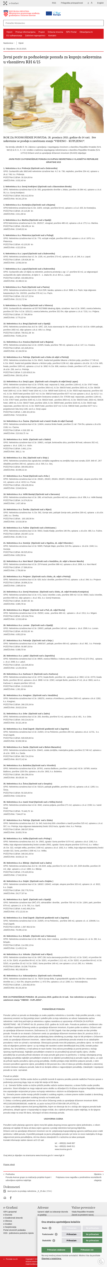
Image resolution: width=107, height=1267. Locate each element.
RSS (54, 3)
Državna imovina (55, 32)
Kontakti (52, 35)
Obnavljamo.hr (86, 32)
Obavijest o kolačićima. (52, 1258)
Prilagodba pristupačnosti (72, 3)
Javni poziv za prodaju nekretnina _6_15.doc (26, 1191)
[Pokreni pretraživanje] (100, 23)
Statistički (46, 1240)
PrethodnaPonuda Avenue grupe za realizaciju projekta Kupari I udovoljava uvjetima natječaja (28, 1177)
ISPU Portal (71, 32)
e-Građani (7, 1224)
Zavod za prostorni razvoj (82, 1215)
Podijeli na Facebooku (10, 1197)
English (100, 3)
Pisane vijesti (9, 1164)
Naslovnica (8, 43)
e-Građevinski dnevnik (13, 1218)
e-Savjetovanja (9, 1227)
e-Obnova (7, 1221)
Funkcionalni (47, 1234)
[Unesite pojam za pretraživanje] (44, 23)
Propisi (41, 32)
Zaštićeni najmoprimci (35, 35)
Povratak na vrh (12, 1259)
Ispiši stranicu (4, 1197)
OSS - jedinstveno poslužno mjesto (18, 1233)
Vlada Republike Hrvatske (83, 1212)
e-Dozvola (7, 1215)
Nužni (44, 1228)
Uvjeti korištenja (31, 1264)
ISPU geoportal (10, 1212)
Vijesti (9, 32)
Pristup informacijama (25, 32)
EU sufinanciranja (14, 35)
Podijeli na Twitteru (16, 1197)
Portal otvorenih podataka (14, 1230)
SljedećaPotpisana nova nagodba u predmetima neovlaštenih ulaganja (78, 1177)
